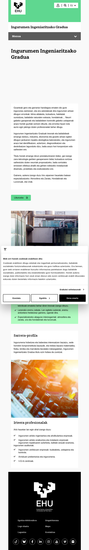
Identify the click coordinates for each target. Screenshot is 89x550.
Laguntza (22, 532)
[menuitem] (73, 5)
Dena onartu (72, 298)
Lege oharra (23, 526)
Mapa (47, 526)
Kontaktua (50, 532)
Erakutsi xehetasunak (70, 289)
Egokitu (44, 298)
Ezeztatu (16, 298)
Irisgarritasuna (52, 520)
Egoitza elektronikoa (27, 520)
